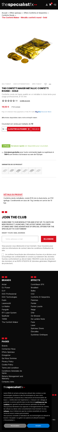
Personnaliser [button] (15, 425)
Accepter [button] (38, 425)
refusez (6, 411)
